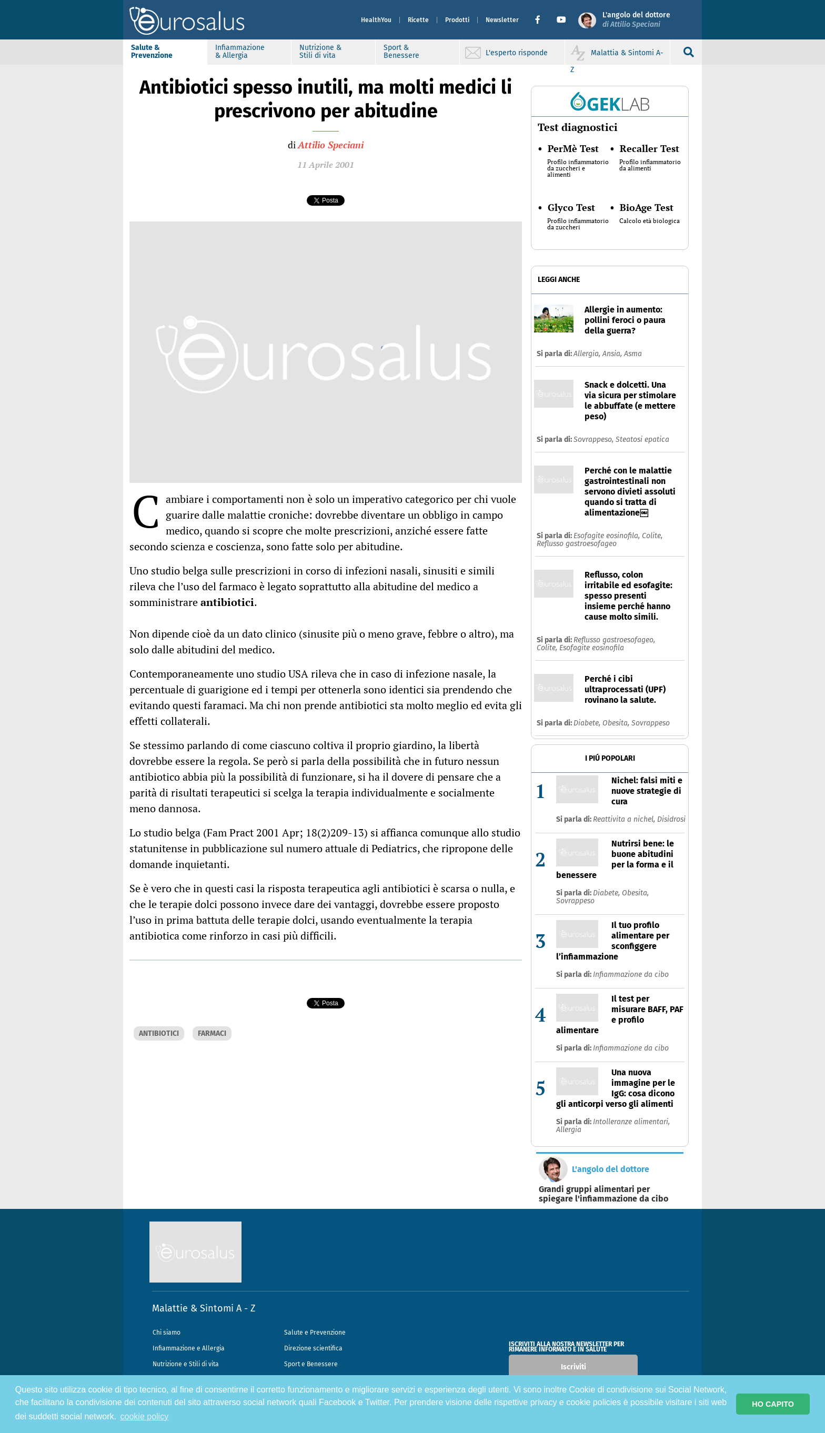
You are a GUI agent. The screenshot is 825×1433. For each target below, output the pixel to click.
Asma (633, 353)
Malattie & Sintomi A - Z (203, 1308)
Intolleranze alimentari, (631, 1121)
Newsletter (502, 20)
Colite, (652, 535)
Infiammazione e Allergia (189, 1348)
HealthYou (376, 20)
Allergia (568, 1129)
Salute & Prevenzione (152, 51)
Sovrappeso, (595, 439)
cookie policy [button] (144, 1416)
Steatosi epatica (642, 439)
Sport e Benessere (311, 1364)
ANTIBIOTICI (159, 1033)
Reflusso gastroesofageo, (614, 639)
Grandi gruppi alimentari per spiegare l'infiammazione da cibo (603, 1194)
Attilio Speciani (331, 144)
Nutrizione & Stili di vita (320, 51)
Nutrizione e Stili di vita (186, 1364)
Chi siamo (166, 1332)
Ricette (418, 20)
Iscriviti (573, 1367)
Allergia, (588, 353)
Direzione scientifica (313, 1348)
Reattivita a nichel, (625, 819)
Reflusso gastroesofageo (577, 543)
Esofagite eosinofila (591, 647)
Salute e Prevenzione (315, 1332)
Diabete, (588, 723)
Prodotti (457, 20)
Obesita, (616, 723)
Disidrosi (671, 819)
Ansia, (613, 353)
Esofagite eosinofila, (608, 535)
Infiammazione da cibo (631, 974)
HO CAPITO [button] (773, 1404)
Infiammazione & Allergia (240, 51)
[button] (541, 20)
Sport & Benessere (401, 51)
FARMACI (212, 1033)
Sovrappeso (650, 723)
